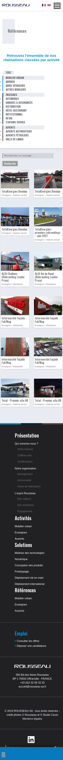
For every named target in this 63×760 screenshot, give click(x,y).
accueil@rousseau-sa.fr (32, 686)
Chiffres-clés (24, 455)
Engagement (24, 511)
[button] (15, 179)
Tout (8, 72)
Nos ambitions (25, 505)
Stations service (15, 122)
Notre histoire (25, 449)
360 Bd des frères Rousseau (32, 674)
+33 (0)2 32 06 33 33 (32, 682)
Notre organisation (25, 468)
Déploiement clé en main (29, 577)
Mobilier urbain (23, 526)
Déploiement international (29, 584)
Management (25, 474)
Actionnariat (24, 480)
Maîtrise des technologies (29, 553)
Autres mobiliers (16, 89)
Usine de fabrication (28, 486)
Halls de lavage (15, 139)
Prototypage (22, 571)
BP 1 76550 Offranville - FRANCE (32, 678)
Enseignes (21, 532)
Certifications (24, 461)
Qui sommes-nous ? (26, 443)
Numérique (21, 559)
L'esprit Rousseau (25, 493)
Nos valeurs (24, 498)
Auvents (19, 538)
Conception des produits (29, 565)
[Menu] (57, 5)
